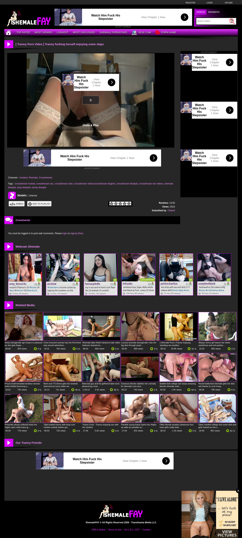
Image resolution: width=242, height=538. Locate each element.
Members (214, 12)
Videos (200, 12)
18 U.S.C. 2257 (132, 529)
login (64, 233)
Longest (62, 32)
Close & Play (91, 125)
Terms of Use (115, 529)
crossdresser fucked (25, 183)
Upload (229, 3)
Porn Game (165, 32)
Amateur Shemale (28, 177)
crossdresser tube (64, 183)
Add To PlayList (39, 204)
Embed (16, 204)
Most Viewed (43, 32)
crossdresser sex (45, 183)
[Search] (212, 21)
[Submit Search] (232, 21)
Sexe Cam (141, 32)
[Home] (8, 32)
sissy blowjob (23, 187)
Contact (146, 529)
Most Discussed (84, 32)
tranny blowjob (39, 187)
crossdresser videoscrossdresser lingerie (94, 183)
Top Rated (23, 32)
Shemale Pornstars (113, 32)
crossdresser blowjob (127, 183)
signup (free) (76, 233)
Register (190, 3)
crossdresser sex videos (151, 183)
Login (210, 3)
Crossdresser (45, 177)
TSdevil (171, 210)
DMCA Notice (98, 529)
